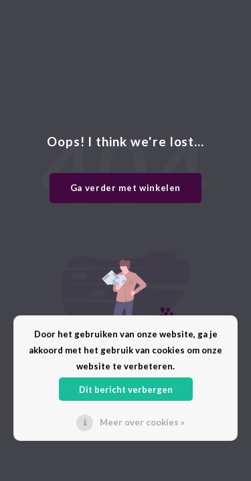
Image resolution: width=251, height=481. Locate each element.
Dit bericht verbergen (126, 389)
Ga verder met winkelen (125, 187)
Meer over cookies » (142, 422)
